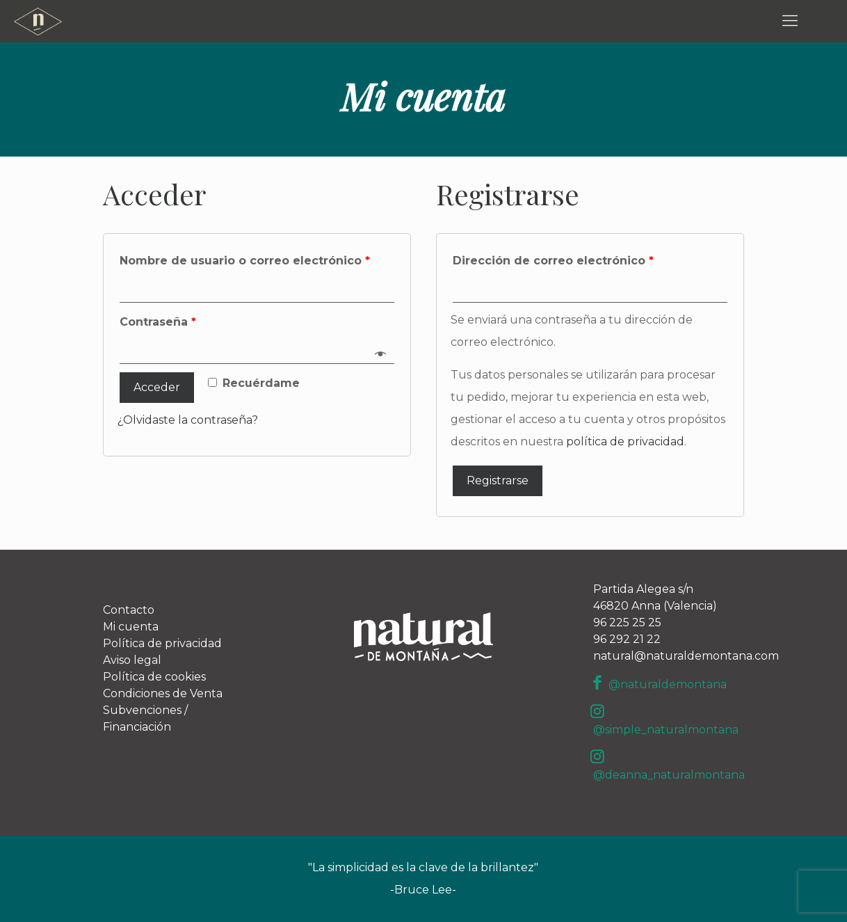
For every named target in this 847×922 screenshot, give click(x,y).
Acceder (157, 387)
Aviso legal (132, 660)
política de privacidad (625, 441)
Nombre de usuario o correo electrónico (245, 260)
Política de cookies (154, 676)
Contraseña (158, 321)
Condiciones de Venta (163, 693)
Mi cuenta (131, 626)
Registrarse (498, 480)
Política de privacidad (162, 643)
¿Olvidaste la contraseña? (188, 420)
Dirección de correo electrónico (553, 260)
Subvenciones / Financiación (145, 718)
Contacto (128, 610)
